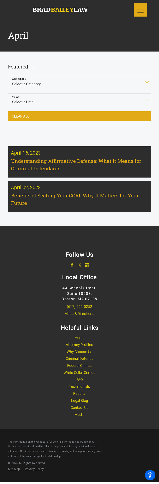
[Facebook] (72, 267)
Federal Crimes (79, 368)
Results (79, 396)
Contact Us (80, 410)
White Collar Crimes (79, 375)
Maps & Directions (79, 316)
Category (19, 78)
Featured (18, 67)
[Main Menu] (140, 10)
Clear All (20, 116)
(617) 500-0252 (79, 309)
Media (79, 417)
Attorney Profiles (79, 347)
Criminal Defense (80, 361)
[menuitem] (79, 340)
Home (79, 340)
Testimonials (79, 389)
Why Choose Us (79, 354)
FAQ (79, 382)
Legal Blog (79, 403)
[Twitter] (79, 267)
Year (15, 97)
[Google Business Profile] (87, 267)
